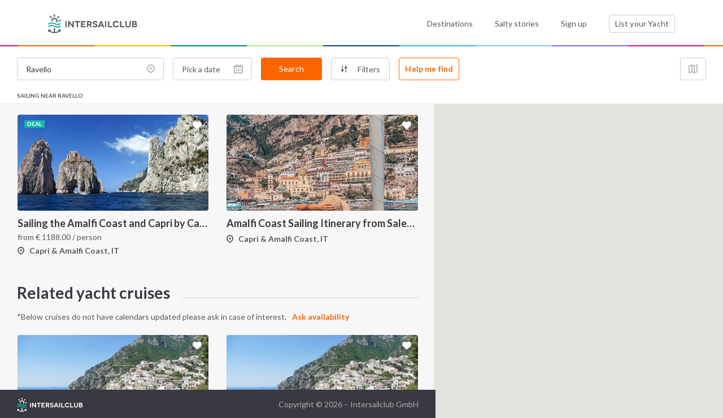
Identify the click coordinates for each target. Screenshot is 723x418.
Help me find (429, 68)
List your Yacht (642, 23)
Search (291, 68)
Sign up (574, 23)
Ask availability (320, 316)
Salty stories (517, 23)
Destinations (450, 23)
